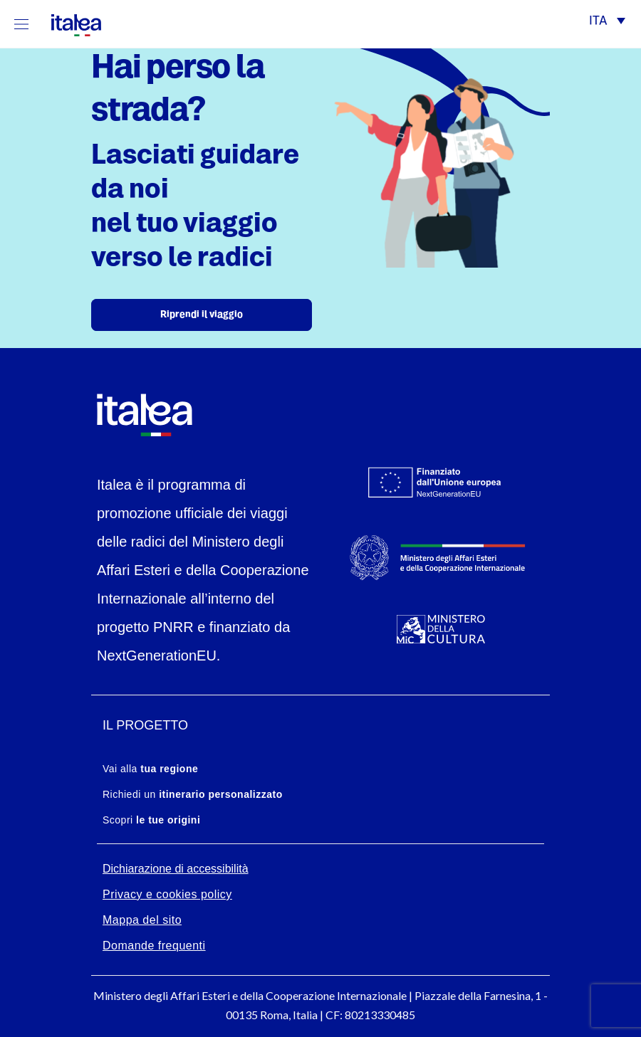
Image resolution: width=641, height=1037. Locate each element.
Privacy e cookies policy (167, 894)
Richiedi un (193, 794)
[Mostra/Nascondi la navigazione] (21, 23)
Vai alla (150, 768)
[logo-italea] (67, 22)
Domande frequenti (154, 945)
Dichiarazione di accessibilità (176, 869)
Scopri (151, 820)
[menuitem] (607, 22)
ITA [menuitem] (598, 21)
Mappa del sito (142, 920)
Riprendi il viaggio (201, 315)
